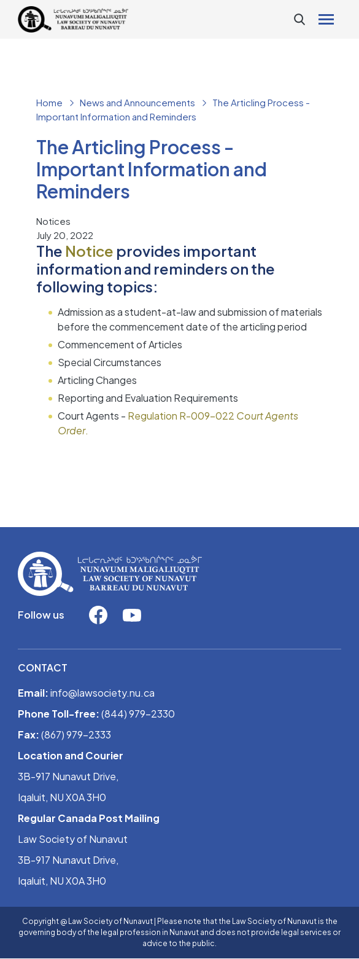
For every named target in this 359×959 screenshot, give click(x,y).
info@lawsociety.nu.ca (102, 692)
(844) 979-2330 (138, 713)
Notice (89, 250)
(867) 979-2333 (76, 734)
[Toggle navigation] (326, 19)
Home (49, 102)
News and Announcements (137, 102)
